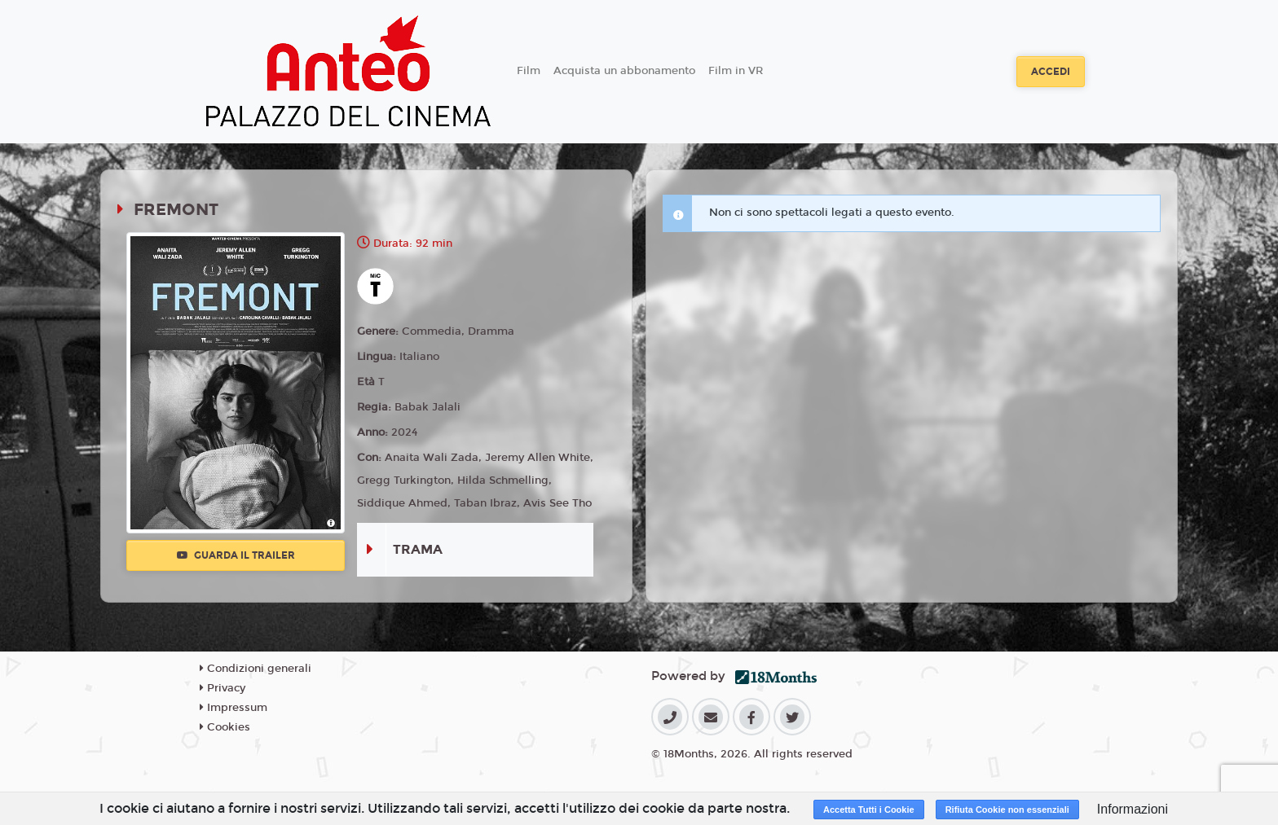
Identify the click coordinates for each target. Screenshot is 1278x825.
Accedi (1050, 71)
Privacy (222, 688)
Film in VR (735, 70)
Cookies (225, 727)
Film (528, 70)
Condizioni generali (255, 668)
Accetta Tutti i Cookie (868, 809)
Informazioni (1132, 809)
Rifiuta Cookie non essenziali (1007, 809)
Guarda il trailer (236, 555)
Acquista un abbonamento (624, 70)
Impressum (233, 707)
